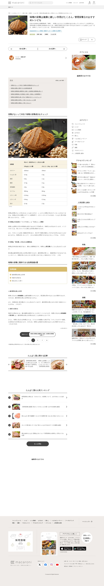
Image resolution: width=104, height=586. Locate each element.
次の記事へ (52, 49)
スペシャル (48, 523)
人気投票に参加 (58, 523)
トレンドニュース (16, 520)
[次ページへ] (47, 340)
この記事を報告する (63, 328)
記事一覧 (66, 561)
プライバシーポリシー (78, 566)
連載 (18, 523)
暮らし (47, 520)
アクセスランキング (38, 523)
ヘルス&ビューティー (57, 520)
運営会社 (66, 566)
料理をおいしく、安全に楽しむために (86, 563)
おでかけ (40, 520)
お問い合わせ (84, 561)
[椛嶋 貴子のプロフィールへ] (37, 58)
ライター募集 (78, 561)
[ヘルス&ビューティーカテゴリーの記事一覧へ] (32, 34)
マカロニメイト (26, 523)
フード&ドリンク (69, 520)
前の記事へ (23, 49)
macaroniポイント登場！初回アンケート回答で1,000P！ (46, 30)
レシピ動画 (69, 2)
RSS (76, 563)
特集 (13, 523)
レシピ (25, 520)
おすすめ (81, 2)
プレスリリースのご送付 (69, 563)
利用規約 (71, 566)
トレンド (75, 2)
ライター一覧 (71, 561)
